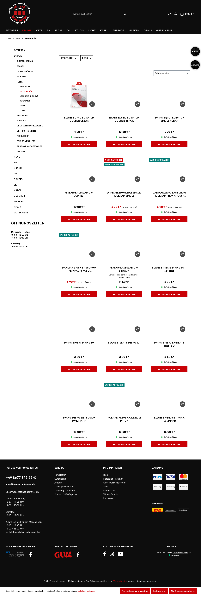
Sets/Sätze (25, 101)
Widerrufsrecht (110, 494)
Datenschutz (109, 490)
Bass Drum (25, 87)
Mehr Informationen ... (86, 591)
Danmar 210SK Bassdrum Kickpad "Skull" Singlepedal (79, 269)
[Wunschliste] (169, 14)
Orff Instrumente (26, 131)
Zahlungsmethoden (64, 486)
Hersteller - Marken (113, 478)
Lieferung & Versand (64, 490)
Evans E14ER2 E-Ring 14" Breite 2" (169, 344)
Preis (87, 58)
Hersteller (68, 58)
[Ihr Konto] (175, 14)
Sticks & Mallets (26, 141)
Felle (20, 82)
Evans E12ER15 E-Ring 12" (124, 342)
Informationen (112, 467)
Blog (105, 474)
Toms (22, 110)
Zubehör (19, 195)
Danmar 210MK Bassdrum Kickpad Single (124, 194)
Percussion (23, 136)
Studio (18, 179)
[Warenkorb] (187, 14)
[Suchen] (124, 14)
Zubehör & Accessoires (29, 146)
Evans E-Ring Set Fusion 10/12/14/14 (79, 419)
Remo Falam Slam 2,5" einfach (124, 269)
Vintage (21, 151)
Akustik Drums (25, 61)
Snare (22, 106)
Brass (18, 168)
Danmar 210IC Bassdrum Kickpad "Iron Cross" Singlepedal (169, 194)
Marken (18, 201)
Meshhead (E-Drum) (29, 96)
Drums (18, 55)
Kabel (17, 190)
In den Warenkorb (79, 144)
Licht (17, 184)
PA (15, 162)
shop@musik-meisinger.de (20, 484)
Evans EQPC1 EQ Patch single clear (169, 119)
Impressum (108, 498)
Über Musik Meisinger (114, 482)
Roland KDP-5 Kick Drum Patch (124, 419)
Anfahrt (58, 482)
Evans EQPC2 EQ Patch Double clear (79, 119)
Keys (17, 156)
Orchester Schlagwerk (30, 125)
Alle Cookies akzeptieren (183, 591)
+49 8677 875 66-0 (21, 478)
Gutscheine (21, 212)
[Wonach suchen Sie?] (96, 14)
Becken (20, 66)
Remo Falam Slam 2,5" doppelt (79, 194)
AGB (105, 486)
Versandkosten (120, 581)
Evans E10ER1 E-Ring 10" (79, 342)
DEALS (17, 207)
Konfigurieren (159, 591)
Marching (22, 120)
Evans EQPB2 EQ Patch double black (124, 119)
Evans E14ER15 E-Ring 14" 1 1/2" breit (169, 269)
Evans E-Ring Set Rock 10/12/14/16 (169, 419)
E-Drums (21, 76)
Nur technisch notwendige (135, 591)
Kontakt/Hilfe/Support (65, 494)
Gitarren (19, 50)
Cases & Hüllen (25, 71)
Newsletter (60, 474)
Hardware (22, 115)
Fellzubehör (26, 91)
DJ (15, 173)
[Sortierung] (172, 73)
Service (59, 467)
